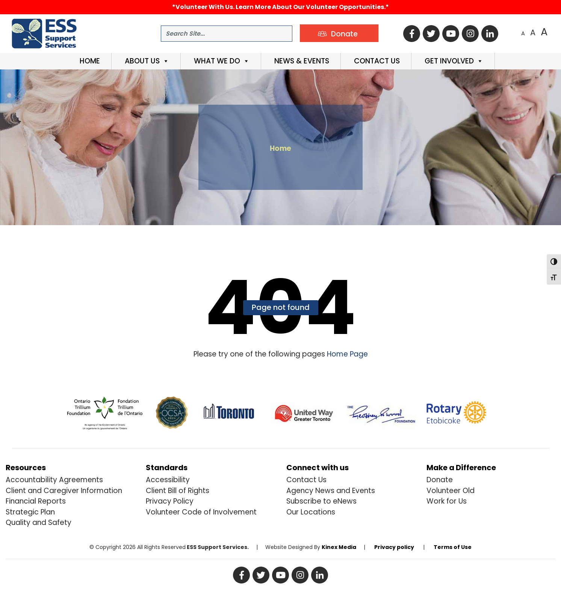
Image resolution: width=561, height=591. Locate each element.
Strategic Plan (30, 512)
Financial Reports (36, 501)
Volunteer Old (450, 491)
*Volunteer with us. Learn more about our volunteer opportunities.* (280, 7)
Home (89, 61)
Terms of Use (453, 547)
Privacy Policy (170, 501)
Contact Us (376, 61)
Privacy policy (394, 547)
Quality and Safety (38, 522)
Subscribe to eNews (321, 501)
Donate (439, 480)
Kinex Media (339, 547)
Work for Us (446, 501)
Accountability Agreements (54, 480)
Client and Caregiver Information (64, 491)
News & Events (300, 61)
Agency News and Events (330, 491)
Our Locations (310, 512)
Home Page (346, 354)
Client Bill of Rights (177, 491)
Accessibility (168, 480)
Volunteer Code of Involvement (201, 512)
